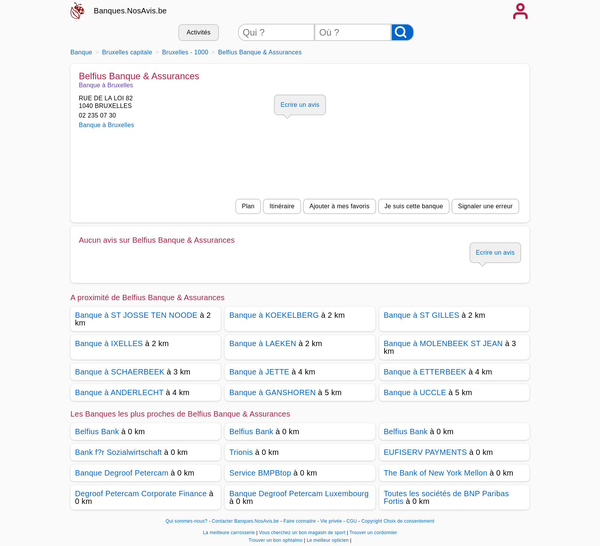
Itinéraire (281, 206)
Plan (248, 206)
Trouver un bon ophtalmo (276, 540)
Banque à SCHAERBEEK (120, 372)
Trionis (241, 452)
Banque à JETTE (259, 372)
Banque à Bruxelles (106, 125)
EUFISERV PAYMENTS (425, 452)
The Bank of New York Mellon (436, 473)
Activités (198, 32)
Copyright (371, 521)
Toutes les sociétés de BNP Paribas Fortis (446, 497)
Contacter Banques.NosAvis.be (245, 521)
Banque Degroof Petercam (121, 473)
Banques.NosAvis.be (130, 11)
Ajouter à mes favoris (340, 206)
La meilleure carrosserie (229, 532)
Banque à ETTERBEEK (425, 372)
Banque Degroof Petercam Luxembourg (298, 493)
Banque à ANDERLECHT (119, 392)
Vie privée (331, 521)
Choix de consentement (408, 521)
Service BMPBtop (260, 473)
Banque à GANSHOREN (272, 392)
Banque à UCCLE (415, 392)
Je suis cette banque (414, 206)
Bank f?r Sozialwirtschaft (118, 452)
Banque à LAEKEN (262, 343)
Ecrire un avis (299, 104)
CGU (351, 521)
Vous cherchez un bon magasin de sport (303, 532)
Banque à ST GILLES (422, 315)
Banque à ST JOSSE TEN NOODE (136, 315)
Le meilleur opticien (328, 540)
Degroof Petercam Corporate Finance (141, 493)
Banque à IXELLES (109, 343)
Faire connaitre (300, 521)
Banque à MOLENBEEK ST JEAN (443, 343)
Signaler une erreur (485, 206)
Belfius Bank (97, 431)
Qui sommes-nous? (186, 521)
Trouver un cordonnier (373, 532)
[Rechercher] (402, 32)
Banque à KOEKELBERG (274, 315)
